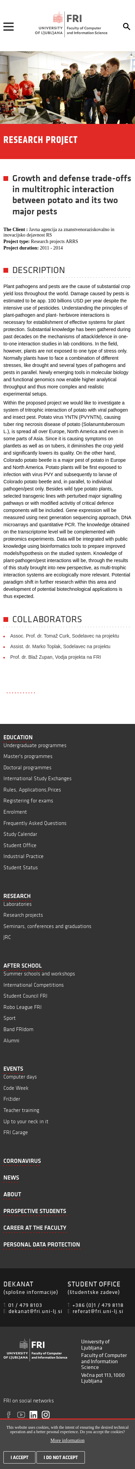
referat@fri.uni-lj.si (98, 1311)
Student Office (19, 845)
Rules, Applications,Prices (32, 789)
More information (67, 1441)
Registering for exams (28, 800)
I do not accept (61, 1458)
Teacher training (21, 1110)
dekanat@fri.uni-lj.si (35, 1311)
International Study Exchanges (37, 778)
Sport (9, 1018)
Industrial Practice (23, 856)
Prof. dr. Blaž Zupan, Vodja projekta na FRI (55, 657)
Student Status (20, 867)
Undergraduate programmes (34, 745)
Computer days (20, 1076)
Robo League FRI (22, 1007)
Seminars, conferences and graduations (47, 926)
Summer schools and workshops (39, 973)
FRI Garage (15, 1132)
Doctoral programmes (27, 767)
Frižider (11, 1099)
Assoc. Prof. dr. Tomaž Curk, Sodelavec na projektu (64, 636)
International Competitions (33, 985)
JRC (7, 937)
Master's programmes (27, 756)
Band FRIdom (18, 1029)
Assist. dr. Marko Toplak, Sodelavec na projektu (60, 646)
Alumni (11, 1040)
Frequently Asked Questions (34, 823)
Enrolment (15, 812)
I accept (19, 1458)
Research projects (23, 915)
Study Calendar (20, 834)
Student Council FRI (25, 996)
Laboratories (17, 904)
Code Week (16, 1088)
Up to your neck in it (25, 1121)
